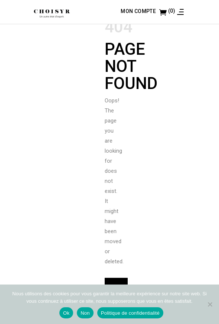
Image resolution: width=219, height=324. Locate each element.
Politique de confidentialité (130, 313)
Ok (66, 313)
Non (85, 313)
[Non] (209, 304)
